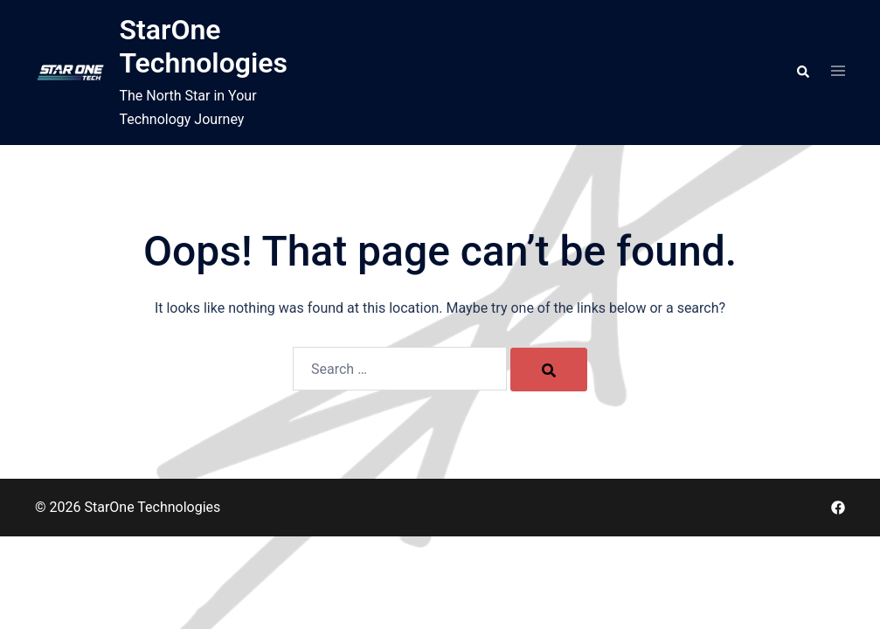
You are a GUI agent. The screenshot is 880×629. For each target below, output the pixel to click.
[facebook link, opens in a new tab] (838, 507)
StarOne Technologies (203, 46)
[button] (802, 72)
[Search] (548, 369)
